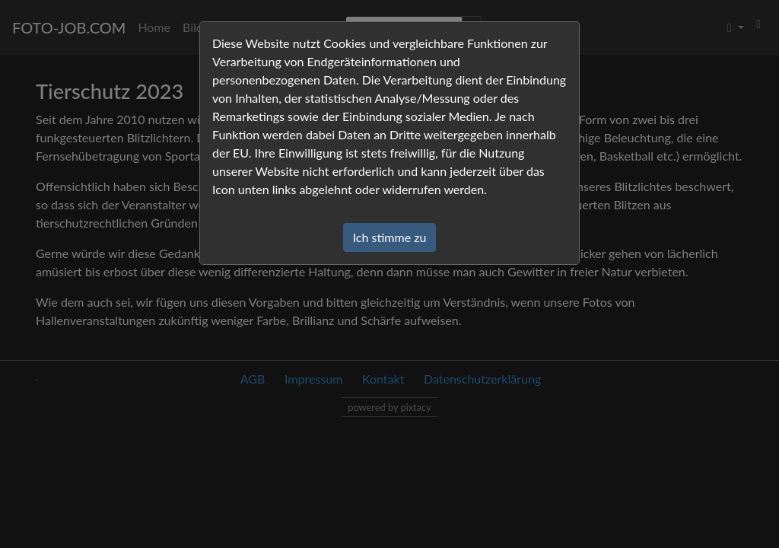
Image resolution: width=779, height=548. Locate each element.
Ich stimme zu (390, 237)
